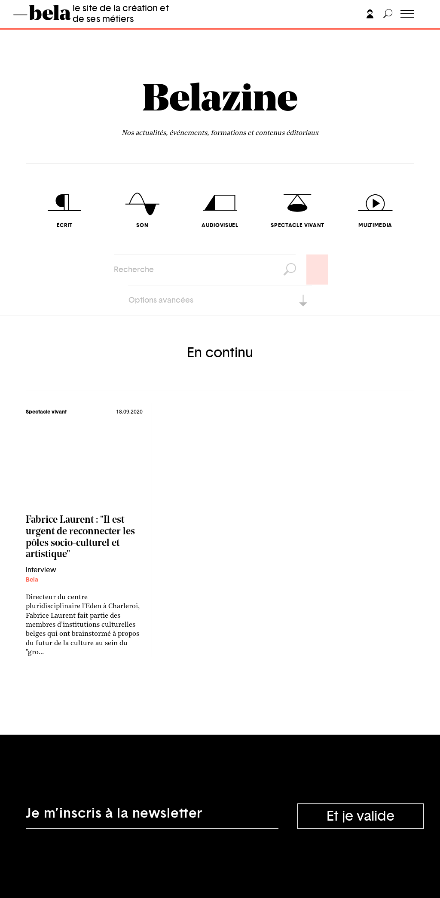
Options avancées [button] (160, 300)
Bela (32, 580)
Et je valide (360, 816)
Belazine (219, 101)
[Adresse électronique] (152, 816)
